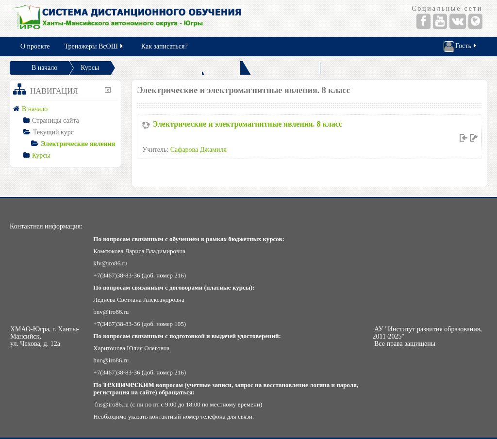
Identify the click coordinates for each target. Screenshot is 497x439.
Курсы (90, 67)
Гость (461, 46)
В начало (44, 67)
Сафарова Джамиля (198, 149)
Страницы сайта (55, 120)
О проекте (35, 46)
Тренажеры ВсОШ (94, 46)
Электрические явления (78, 143)
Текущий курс (53, 132)
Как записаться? (164, 46)
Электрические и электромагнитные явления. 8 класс (247, 124)
